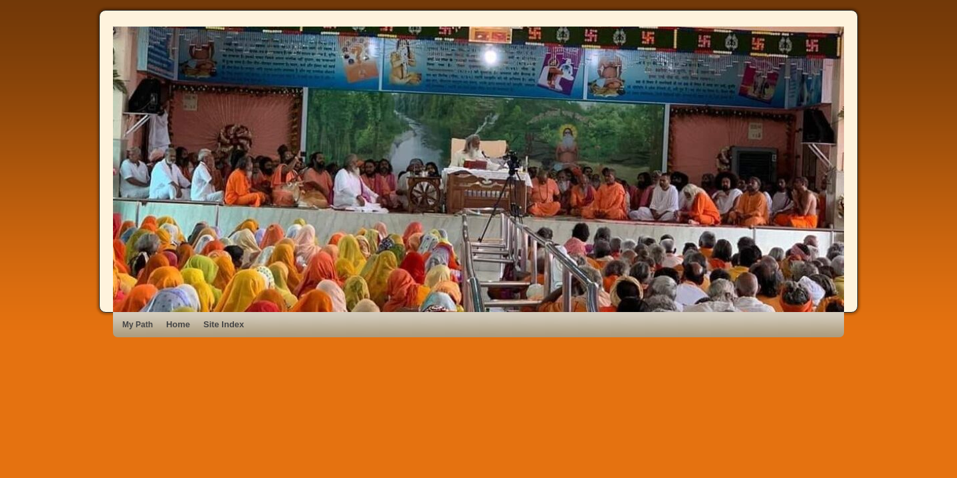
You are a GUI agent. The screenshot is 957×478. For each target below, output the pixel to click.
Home (178, 324)
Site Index (223, 324)
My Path (137, 324)
